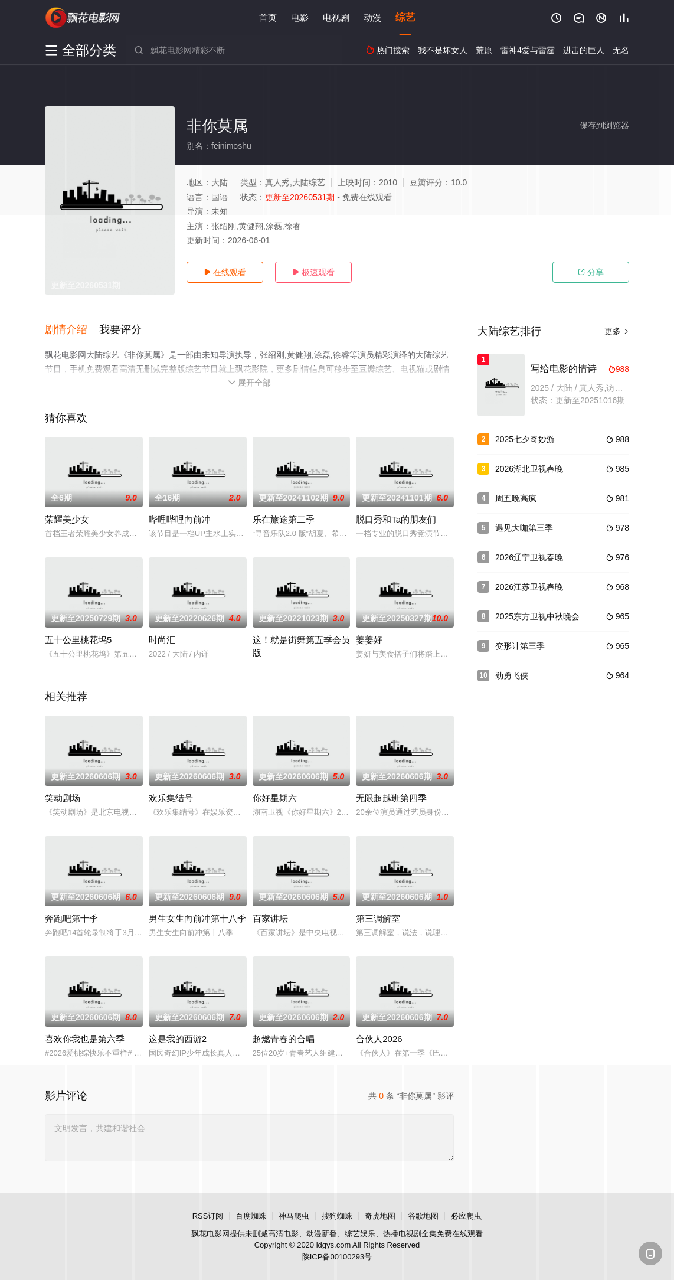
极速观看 (313, 272)
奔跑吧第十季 (71, 918)
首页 (268, 17)
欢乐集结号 (171, 798)
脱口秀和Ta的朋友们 (396, 519)
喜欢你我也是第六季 (85, 1039)
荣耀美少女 (67, 519)
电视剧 (336, 17)
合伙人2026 (379, 1039)
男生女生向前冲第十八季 (197, 918)
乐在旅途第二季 (284, 519)
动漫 (372, 17)
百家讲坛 (270, 918)
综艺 (405, 17)
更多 (616, 331)
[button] (72, 330)
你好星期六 (275, 798)
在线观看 (225, 272)
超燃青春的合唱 (284, 1039)
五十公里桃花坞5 (78, 640)
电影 (300, 17)
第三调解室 (378, 918)
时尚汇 (162, 640)
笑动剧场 (62, 798)
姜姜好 (369, 640)
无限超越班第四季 (391, 798)
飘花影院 (83, 17)
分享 (591, 272)
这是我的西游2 (178, 1039)
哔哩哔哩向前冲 (180, 519)
